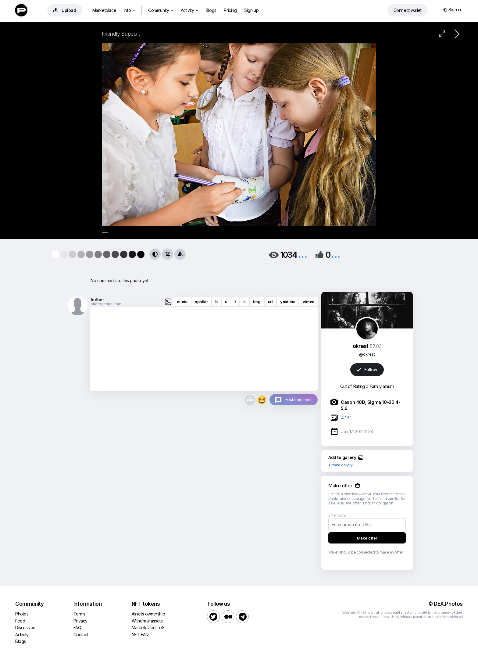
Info (129, 10)
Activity (189, 10)
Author (97, 299)
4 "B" (346, 417)
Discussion (25, 627)
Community (160, 10)
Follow (366, 369)
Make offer (367, 538)
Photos (22, 613)
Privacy (80, 620)
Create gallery (340, 465)
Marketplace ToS (148, 627)
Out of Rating (352, 386)
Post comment (298, 399)
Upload (64, 10)
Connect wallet (408, 10)
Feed (20, 620)
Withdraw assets (147, 620)
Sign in (451, 9)
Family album (381, 386)
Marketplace (104, 10)
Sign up (251, 10)
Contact (80, 634)
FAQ (77, 627)
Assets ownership (148, 613)
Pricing (230, 10)
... (303, 254)
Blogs (211, 10)
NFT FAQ (140, 634)
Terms (79, 613)
